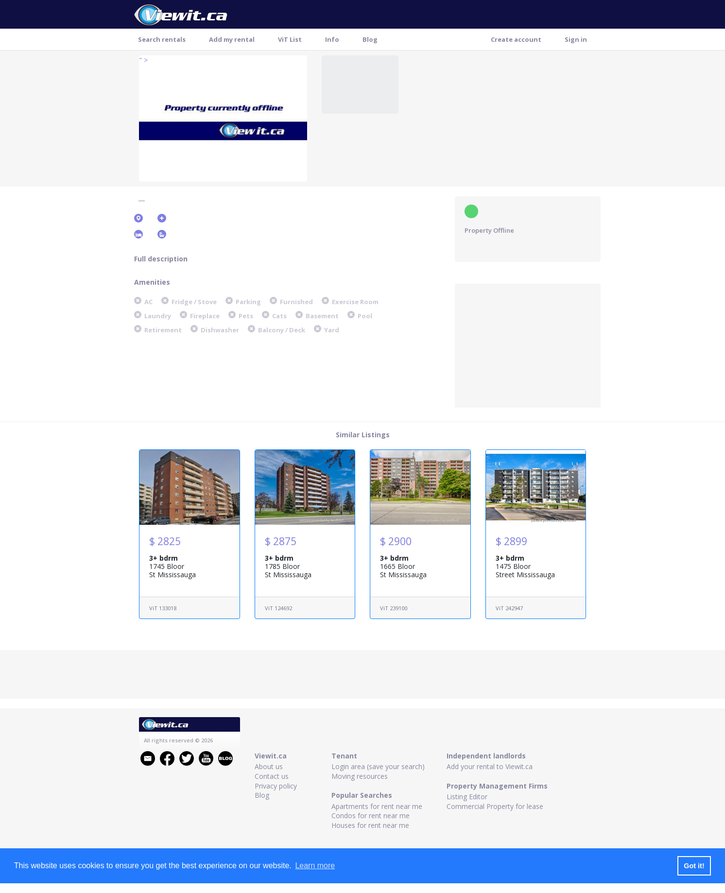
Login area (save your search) (378, 766)
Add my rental (232, 39)
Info (332, 39)
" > (143, 60)
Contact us (272, 776)
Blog (370, 39)
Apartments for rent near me (376, 806)
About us (269, 766)
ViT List (290, 39)
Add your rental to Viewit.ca (490, 766)
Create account (516, 39)
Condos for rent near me (370, 815)
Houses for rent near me (370, 825)
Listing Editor (467, 796)
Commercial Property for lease (495, 806)
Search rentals (162, 39)
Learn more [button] (315, 865)
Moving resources (359, 776)
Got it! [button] (694, 866)
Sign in (576, 39)
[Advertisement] (528, 344)
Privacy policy (276, 785)
